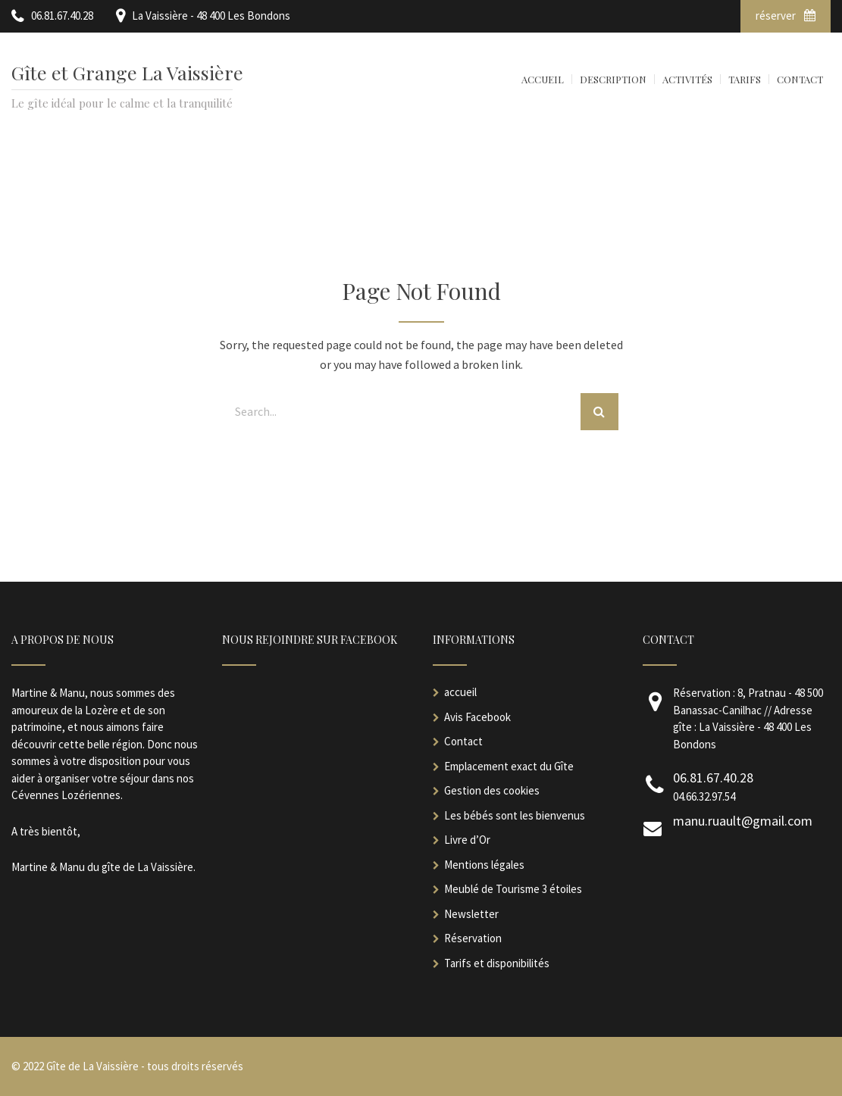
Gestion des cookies (492, 790)
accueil (460, 692)
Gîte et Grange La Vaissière (127, 72)
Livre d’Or (467, 839)
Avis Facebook (477, 717)
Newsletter (471, 914)
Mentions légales (484, 864)
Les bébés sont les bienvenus (514, 815)
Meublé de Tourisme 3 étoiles (513, 889)
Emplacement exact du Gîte (509, 766)
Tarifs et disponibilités (496, 963)
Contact (463, 741)
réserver (785, 15)
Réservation (473, 938)
